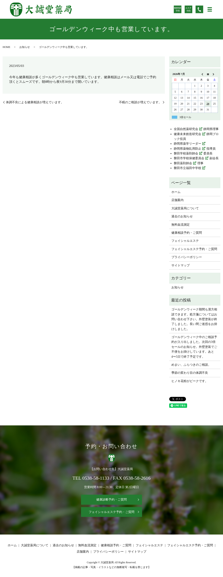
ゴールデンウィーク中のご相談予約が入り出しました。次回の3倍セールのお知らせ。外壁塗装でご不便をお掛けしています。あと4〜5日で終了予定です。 (194, 346)
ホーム (176, 192)
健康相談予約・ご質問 (186, 232)
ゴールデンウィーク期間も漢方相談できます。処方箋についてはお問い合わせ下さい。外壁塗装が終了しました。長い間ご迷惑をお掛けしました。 (194, 319)
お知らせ (24, 47)
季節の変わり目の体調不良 (189, 372)
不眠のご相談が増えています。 (140, 102)
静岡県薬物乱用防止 (187, 148)
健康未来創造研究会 (187, 134)
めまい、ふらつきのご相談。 (191, 364)
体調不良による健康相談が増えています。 (35, 102)
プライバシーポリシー (186, 257)
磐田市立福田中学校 (187, 168)
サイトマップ (180, 265)
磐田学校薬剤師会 (186, 153)
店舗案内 (177, 200)
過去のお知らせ (182, 216)
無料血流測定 (180, 224)
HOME (6, 47)
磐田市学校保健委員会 (189, 158)
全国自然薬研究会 (186, 129)
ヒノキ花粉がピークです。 (189, 381)
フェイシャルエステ (185, 240)
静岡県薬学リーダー (187, 143)
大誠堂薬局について (185, 208)
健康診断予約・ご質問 (111, 499)
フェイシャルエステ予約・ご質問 (194, 249)
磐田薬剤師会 (183, 163)
